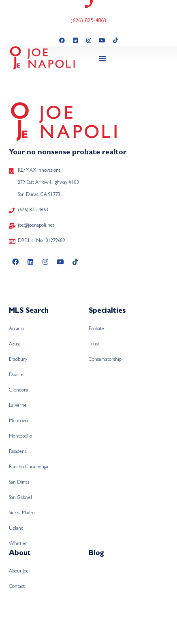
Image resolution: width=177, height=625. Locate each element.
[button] (102, 58)
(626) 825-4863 (88, 21)
